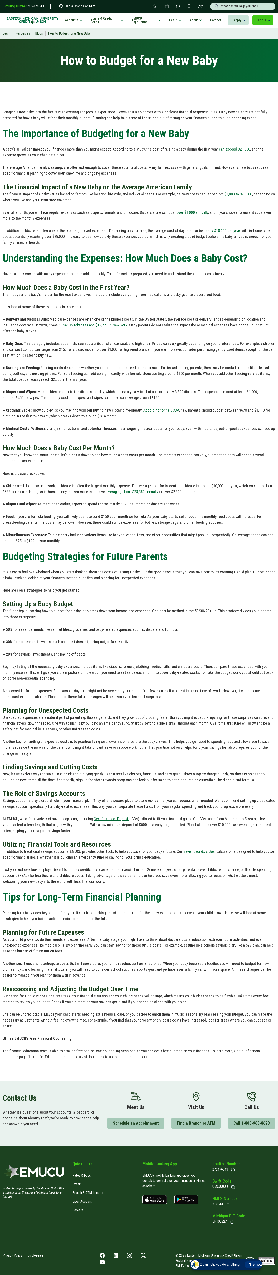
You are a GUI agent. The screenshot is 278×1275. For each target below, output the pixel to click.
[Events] (166, 6)
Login (262, 20)
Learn (173, 20)
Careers (78, 1210)
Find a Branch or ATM (76, 6)
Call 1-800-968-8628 (251, 1123)
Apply (237, 20)
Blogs (39, 33)
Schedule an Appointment (136, 1123)
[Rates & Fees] (155, 6)
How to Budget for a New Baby (69, 33)
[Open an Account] (201, 6)
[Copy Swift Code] (233, 1187)
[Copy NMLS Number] (228, 1204)
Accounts (71, 20)
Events (77, 1184)
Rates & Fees (82, 1175)
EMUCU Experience (139, 20)
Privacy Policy (12, 1255)
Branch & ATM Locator (88, 1193)
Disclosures (35, 1255)
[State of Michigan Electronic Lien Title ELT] (231, 1222)
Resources (22, 33)
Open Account (82, 1201)
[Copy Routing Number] (233, 1170)
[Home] (34, 1173)
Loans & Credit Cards (101, 20)
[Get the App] (189, 6)
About (194, 20)
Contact (215, 20)
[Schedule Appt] (178, 6)
